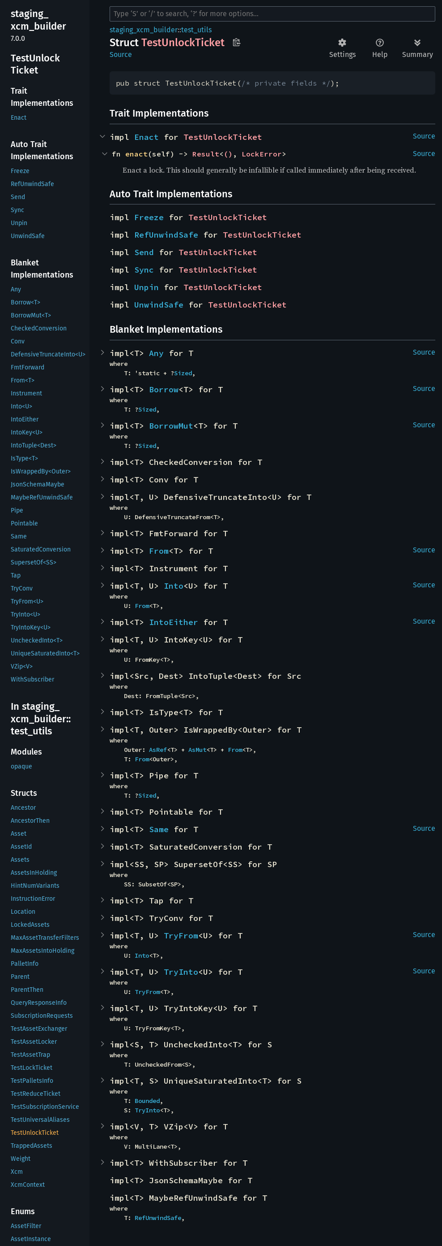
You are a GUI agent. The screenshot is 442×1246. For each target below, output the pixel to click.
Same (159, 829)
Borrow (163, 389)
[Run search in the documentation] (272, 14)
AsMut (197, 750)
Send (144, 252)
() (228, 153)
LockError (262, 153)
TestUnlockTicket (222, 137)
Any (156, 353)
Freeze (149, 217)
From (159, 551)
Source (121, 54)
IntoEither (173, 622)
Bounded (147, 1101)
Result (205, 153)
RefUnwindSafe (166, 235)
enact (136, 153)
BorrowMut (171, 426)
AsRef (158, 750)
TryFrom (181, 935)
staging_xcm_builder (144, 30)
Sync (144, 270)
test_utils (196, 30)
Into (173, 586)
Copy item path (236, 42)
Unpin (146, 287)
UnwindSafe (158, 305)
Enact (146, 137)
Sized (183, 373)
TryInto (181, 972)
